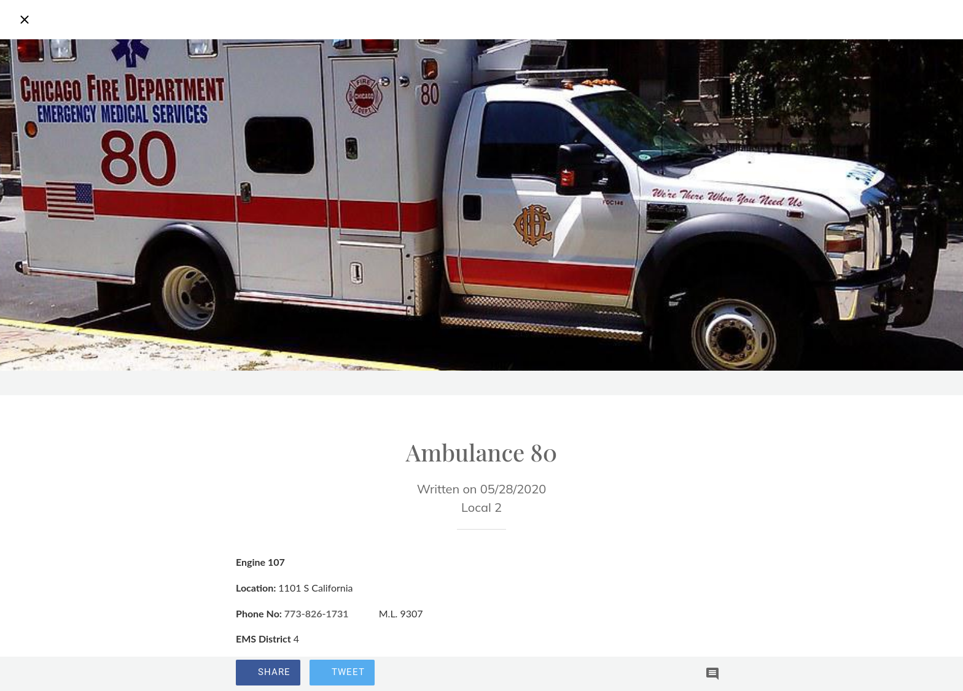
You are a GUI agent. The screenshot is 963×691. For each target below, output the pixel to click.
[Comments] (712, 674)
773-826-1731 (316, 613)
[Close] (24, 19)
